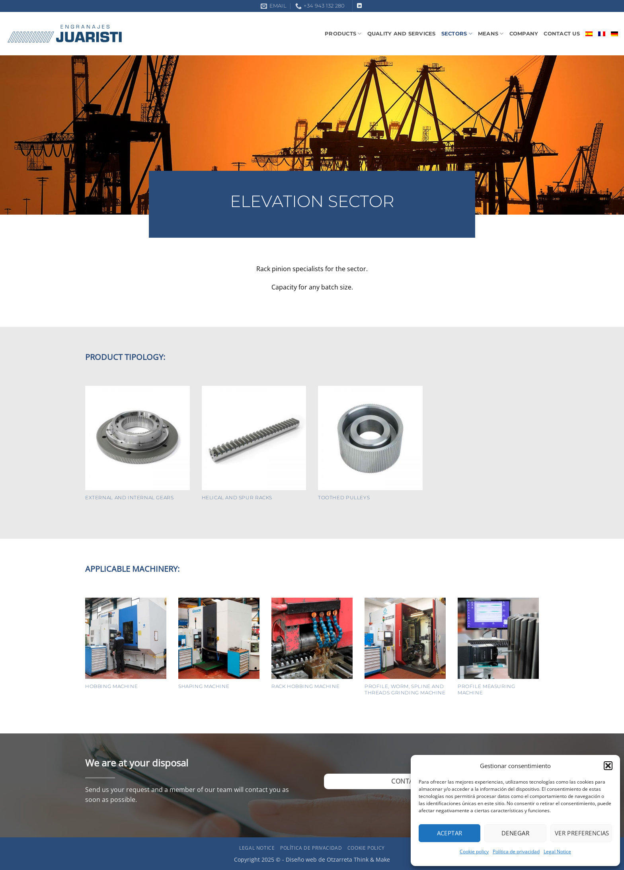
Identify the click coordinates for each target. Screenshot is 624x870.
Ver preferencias (582, 833)
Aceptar (449, 833)
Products (343, 33)
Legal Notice (557, 851)
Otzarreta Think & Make (358, 859)
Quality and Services (401, 34)
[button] (608, 766)
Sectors (456, 33)
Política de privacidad (516, 851)
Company (523, 34)
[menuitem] (589, 33)
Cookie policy (474, 851)
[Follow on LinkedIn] (359, 6)
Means (491, 33)
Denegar (515, 833)
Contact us (562, 34)
